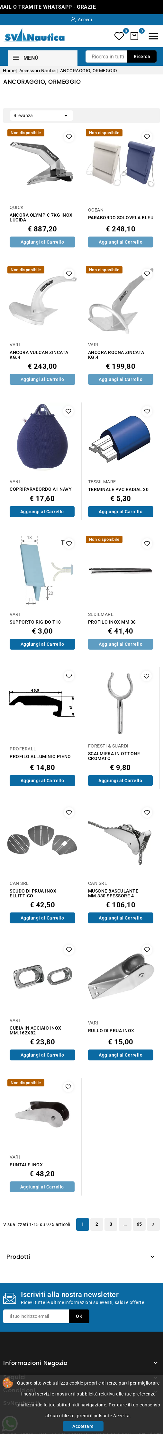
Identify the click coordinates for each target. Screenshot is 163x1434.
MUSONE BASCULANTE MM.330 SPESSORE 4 (113, 893)
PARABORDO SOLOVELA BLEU (121, 217)
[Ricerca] (121, 56)
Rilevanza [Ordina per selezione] (42, 114)
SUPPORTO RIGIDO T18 (35, 622)
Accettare (83, 1426)
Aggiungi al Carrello (42, 242)
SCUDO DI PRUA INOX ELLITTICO (33, 893)
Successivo (153, 1224)
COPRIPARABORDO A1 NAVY (41, 489)
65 (139, 1224)
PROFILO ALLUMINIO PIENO (40, 756)
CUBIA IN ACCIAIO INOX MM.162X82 (35, 1030)
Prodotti (18, 1257)
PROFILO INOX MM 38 (112, 622)
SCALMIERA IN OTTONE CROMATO (114, 756)
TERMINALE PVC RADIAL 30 (118, 489)
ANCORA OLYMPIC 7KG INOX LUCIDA (41, 217)
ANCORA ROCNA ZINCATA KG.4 (116, 355)
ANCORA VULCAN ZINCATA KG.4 (39, 355)
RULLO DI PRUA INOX (111, 1030)
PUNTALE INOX (26, 1164)
